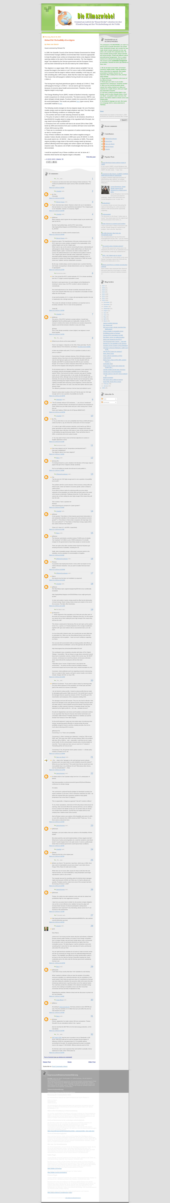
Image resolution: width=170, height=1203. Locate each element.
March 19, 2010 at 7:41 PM (56, 911)
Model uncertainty (108, 377)
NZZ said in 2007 (57, 1037)
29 (92, 966)
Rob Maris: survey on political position (113, 337)
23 (92, 825)
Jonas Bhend (60, 1000)
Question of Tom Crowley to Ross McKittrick (115, 345)
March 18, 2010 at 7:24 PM (56, 334)
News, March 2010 (108, 353)
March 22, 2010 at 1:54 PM (56, 1012)
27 (92, 915)
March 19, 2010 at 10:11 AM (57, 605)
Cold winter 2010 (108, 363)
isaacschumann (60, 773)
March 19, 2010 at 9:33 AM (56, 507)
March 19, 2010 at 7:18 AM (56, 454)
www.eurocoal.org (64, 1006)
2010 (103, 300)
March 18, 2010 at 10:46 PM (57, 395)
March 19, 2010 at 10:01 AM (57, 580)
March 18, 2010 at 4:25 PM (56, 210)
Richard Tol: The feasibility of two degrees (59, 40)
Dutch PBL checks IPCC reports (112, 381)
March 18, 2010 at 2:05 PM (56, 187)
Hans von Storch (60, 757)
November (107, 304)
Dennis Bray (108, 141)
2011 (103, 298)
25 (92, 860)
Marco (58, 457)
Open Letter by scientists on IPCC (112, 355)
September (107, 308)
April (105, 319)
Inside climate (107, 357)
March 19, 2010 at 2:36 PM (56, 845)
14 (92, 511)
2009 (103, 388)
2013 (103, 294)
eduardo (58, 926)
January (106, 386)
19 (92, 609)
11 (92, 445)
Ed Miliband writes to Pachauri (111, 333)
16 (92, 558)
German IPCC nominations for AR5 (113, 335)
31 (92, 1016)
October (106, 306)
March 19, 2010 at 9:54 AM (56, 555)
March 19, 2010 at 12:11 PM (57, 769)
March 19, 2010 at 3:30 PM (56, 856)
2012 (103, 296)
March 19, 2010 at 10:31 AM (57, 677)
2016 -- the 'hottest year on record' (111, 255)
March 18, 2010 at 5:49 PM (56, 234)
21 (92, 757)
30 (92, 1000)
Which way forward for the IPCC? (112, 339)
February (106, 383)
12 (92, 457)
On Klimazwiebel (106, 214)
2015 (103, 290)
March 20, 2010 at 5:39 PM (56, 922)
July (105, 312)
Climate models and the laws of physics (114, 369)
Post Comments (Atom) (59, 1066)
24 (92, 849)
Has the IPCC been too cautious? (112, 351)
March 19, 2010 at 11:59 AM (57, 753)
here (78, 101)
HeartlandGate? (105, 203)
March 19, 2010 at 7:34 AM (56, 470)
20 (92, 680)
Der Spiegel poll (107, 325)
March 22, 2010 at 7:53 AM (56, 996)
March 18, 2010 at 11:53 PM (57, 412)
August (106, 310)
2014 (103, 292)
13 (92, 474)
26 (92, 889)
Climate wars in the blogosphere (112, 371)
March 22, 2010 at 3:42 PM (56, 1030)
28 (92, 926)
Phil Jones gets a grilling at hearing (113, 379)
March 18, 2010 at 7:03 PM (56, 310)
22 (92, 773)
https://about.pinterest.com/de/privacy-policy (60, 1192)
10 (92, 416)
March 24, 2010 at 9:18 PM (56, 1052)
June (105, 315)
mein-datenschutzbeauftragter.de (73, 1197)
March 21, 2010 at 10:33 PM (57, 963)
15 (92, 533)
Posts (103, 399)
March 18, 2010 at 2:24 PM (56, 198)
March (105, 321)
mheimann (59, 399)
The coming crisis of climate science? (112, 246)
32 (92, 1034)
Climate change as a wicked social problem (113, 223)
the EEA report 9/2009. (84, 346)
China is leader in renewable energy (113, 331)
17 (92, 573)
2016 (103, 288)
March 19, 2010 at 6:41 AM (56, 441)
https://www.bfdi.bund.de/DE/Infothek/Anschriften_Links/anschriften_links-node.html (71, 1131)
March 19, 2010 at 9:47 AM (56, 529)
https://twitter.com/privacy (55, 1168)
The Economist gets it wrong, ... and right (114, 341)
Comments (105, 402)
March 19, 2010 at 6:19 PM (56, 885)
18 (92, 584)
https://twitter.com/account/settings (57, 1172)
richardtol (58, 191)
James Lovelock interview (110, 323)
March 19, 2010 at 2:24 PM (56, 821)
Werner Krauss (60, 202)
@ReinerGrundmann (62, 474)
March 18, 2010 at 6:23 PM (56, 269)
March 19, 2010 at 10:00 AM (57, 569)
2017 (103, 285)
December (107, 302)
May (105, 317)
